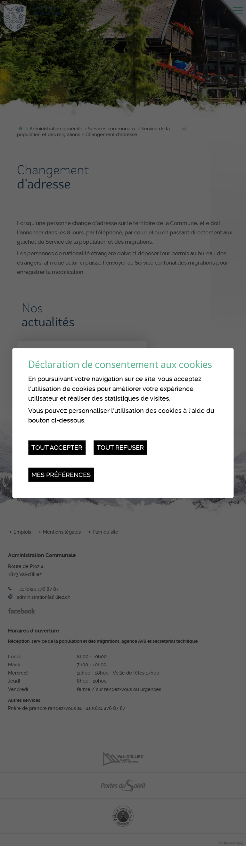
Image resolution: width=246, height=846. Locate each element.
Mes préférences (61, 474)
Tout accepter (56, 447)
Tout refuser (120, 447)
